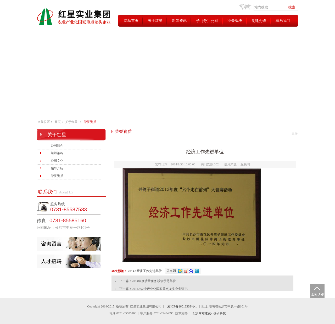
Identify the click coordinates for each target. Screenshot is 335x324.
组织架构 (57, 153)
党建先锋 (259, 21)
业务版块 (234, 21)
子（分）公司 (207, 21)
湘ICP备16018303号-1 (182, 306)
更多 (295, 133)
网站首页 (131, 21)
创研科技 (219, 313)
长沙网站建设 (201, 313)
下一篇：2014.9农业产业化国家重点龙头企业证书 (153, 289)
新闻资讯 (179, 21)
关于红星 (155, 21)
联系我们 (283, 21)
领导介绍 (57, 168)
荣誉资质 (90, 122)
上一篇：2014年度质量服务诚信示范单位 (147, 281)
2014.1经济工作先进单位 (145, 271)
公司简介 (57, 145)
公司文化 (57, 161)
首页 (57, 122)
